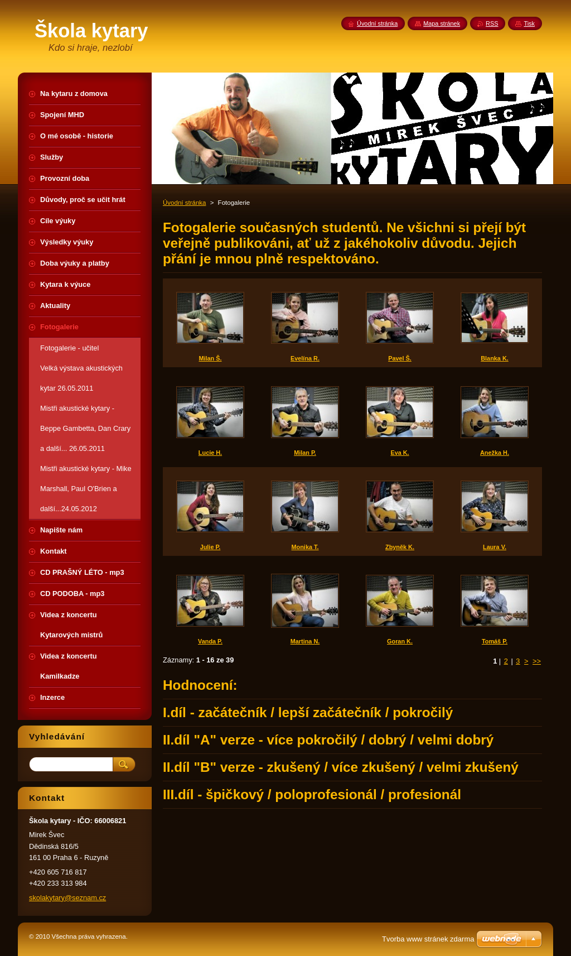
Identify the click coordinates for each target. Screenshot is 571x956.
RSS (492, 23)
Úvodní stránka (184, 202)
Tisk (529, 23)
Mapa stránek (441, 23)
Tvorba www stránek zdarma (428, 939)
